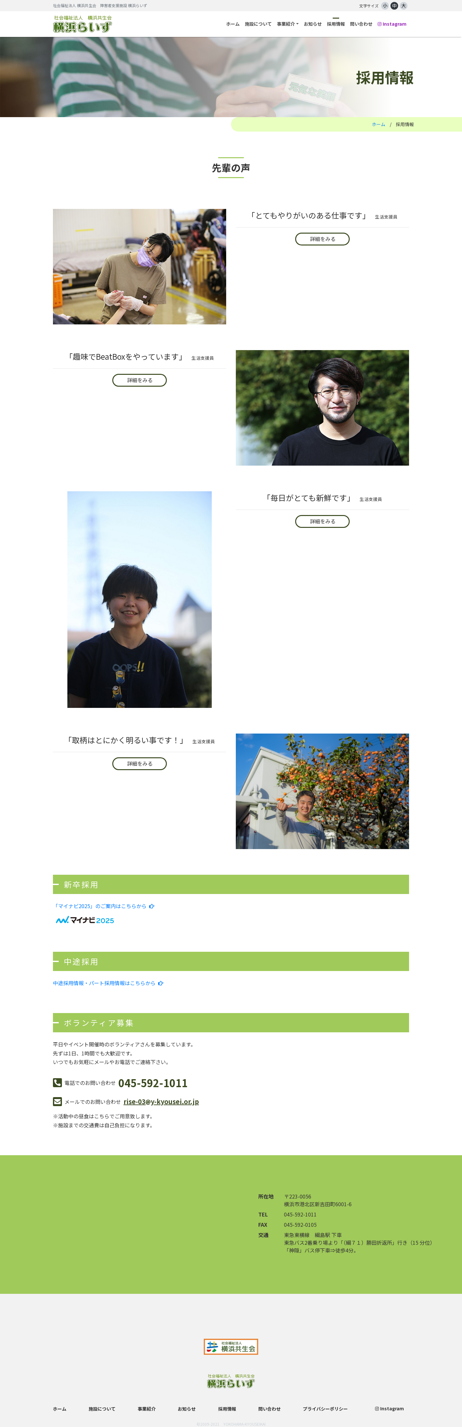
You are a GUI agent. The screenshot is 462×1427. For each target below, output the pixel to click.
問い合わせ (361, 24)
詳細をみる (323, 239)
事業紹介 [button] (286, 24)
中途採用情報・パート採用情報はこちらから (108, 983)
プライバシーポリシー (325, 1409)
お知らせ (313, 24)
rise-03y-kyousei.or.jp (161, 1101)
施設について (258, 24)
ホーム (233, 24)
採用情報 (336, 24)
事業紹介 (147, 1409)
